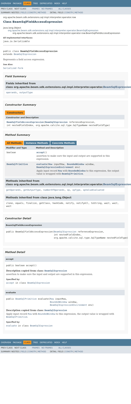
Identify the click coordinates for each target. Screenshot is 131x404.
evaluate (41, 164)
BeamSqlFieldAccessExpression (25, 122)
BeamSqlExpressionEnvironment (55, 167)
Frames (36, 9)
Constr (32, 12)
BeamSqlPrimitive (17, 164)
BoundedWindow (75, 164)
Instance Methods (37, 143)
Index (57, 3)
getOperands (13, 190)
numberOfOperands (53, 190)
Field (23, 12)
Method (42, 12)
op (68, 190)
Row (50, 164)
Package (17, 3)
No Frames (47, 9)
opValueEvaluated (93, 190)
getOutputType (32, 190)
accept (40, 152)
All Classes (65, 9)
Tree (35, 3)
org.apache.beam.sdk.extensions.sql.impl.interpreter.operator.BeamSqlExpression (53, 30)
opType (76, 190)
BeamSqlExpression (25, 54)
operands (11, 92)
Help (64, 3)
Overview (6, 3)
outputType (26, 92)
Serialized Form (13, 68)
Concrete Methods (63, 143)
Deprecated (46, 3)
